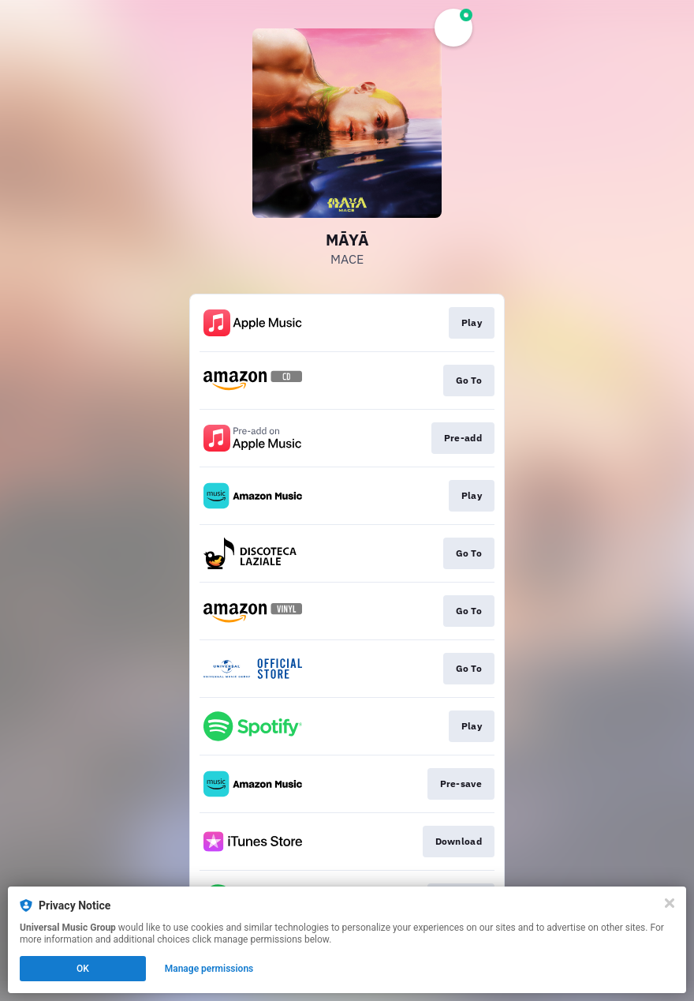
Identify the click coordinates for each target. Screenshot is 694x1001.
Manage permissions (209, 968)
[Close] (669, 903)
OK (82, 968)
